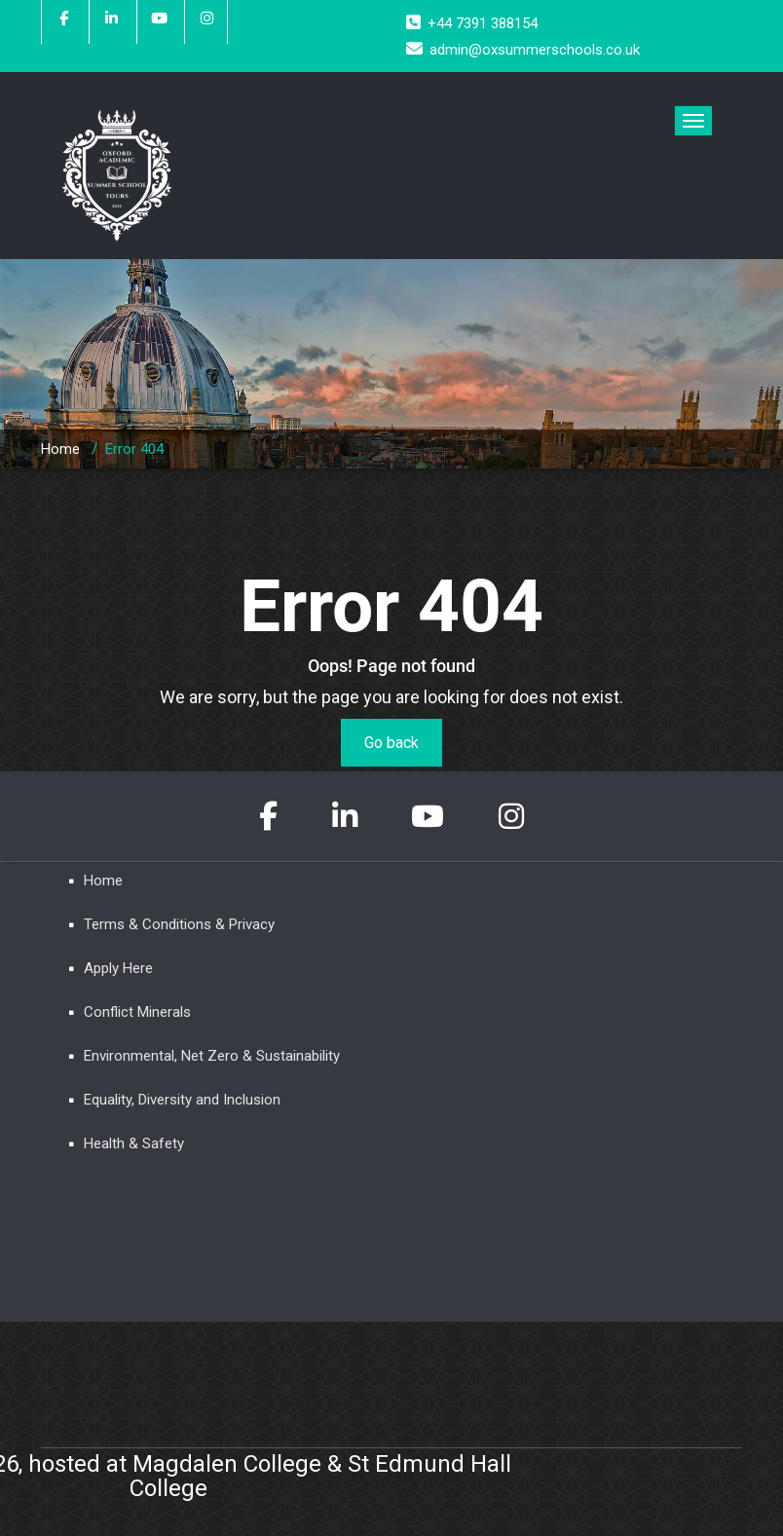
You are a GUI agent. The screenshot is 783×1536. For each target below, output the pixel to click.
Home (60, 449)
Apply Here (118, 968)
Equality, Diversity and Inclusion (182, 1099)
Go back (391, 742)
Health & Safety (134, 1143)
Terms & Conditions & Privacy (179, 924)
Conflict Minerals (137, 1012)
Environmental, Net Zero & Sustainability (212, 1056)
